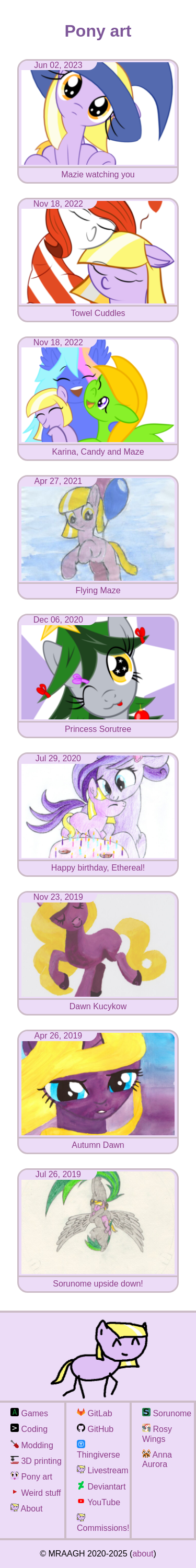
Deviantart (101, 1486)
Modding (31, 1445)
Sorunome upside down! (98, 1279)
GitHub (95, 1429)
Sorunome (166, 1413)
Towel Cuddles (98, 308)
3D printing (36, 1461)
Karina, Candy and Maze (98, 447)
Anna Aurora (157, 1459)
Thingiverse (98, 1450)
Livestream (103, 1470)
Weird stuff (35, 1492)
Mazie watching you (98, 170)
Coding (29, 1429)
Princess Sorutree (98, 724)
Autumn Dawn (98, 1140)
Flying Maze (98, 586)
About (26, 1508)
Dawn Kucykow (98, 1001)
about (142, 1553)
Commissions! (103, 1523)
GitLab (94, 1413)
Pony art (31, 1476)
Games (29, 1413)
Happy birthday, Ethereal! (98, 863)
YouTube (98, 1502)
